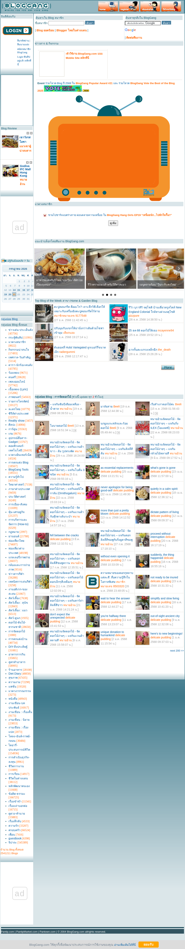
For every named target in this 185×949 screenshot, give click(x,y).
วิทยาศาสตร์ (16, 484)
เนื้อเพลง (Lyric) (18, 389)
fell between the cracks (64, 535)
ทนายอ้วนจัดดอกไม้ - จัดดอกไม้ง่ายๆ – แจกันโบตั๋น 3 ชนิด (67, 470)
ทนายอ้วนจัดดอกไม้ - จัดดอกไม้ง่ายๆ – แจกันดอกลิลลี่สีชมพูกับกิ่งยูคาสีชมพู (117, 535)
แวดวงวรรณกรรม (20, 691)
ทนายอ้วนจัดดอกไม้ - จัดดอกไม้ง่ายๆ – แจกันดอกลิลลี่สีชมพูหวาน (65, 558)
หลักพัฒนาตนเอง (19, 786)
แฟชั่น (12, 686)
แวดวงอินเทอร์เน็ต (20, 454)
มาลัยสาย (107, 406)
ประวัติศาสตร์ (17, 496)
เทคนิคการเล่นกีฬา (20, 581)
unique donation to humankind (112, 633)
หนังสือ (13, 698)
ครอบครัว (14, 830)
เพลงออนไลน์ (17, 381)
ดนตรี (12, 377)
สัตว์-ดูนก (14, 618)
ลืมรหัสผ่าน (23, 40)
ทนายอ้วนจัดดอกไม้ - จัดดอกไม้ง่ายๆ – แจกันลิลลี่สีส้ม (117, 449)
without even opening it (115, 556)
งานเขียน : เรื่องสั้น (20, 712)
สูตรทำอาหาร (17, 662)
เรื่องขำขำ (15, 801)
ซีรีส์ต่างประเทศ (19, 413)
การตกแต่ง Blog (18, 462)
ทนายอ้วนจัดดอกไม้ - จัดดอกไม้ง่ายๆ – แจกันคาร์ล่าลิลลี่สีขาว (66, 601)
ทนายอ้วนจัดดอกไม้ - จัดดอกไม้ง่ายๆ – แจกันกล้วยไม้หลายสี (165, 449)
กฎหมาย (14, 531)
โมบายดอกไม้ (58, 425)
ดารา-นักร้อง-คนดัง (20, 365)
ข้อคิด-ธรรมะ (17, 793)
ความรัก (14, 825)
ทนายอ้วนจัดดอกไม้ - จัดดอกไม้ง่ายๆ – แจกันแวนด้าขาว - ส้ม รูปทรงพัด (67, 447)
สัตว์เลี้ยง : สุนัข (18, 602)
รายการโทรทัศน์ (19, 401)
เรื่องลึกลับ (15, 821)
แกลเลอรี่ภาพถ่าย (19, 557)
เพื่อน (12, 834)
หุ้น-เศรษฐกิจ (16, 512)
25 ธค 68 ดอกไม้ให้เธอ (143, 330)
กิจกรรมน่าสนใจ (19, 349)
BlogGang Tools (19, 469)
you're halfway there (113, 616)
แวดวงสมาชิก (17, 342)
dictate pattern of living (164, 512)
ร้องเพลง (14, 372)
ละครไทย (14, 409)
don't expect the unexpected (60, 616)
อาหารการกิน (17, 654)
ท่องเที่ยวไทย (16, 540)
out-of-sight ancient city (165, 616)
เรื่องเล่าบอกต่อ (18, 805)
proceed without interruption (160, 535)
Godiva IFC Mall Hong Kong (25, 170)
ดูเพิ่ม (113, 223)
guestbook (15, 838)
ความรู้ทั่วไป (16, 476)
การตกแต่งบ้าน (18, 639)
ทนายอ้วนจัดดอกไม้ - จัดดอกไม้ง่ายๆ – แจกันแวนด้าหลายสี (67, 636)
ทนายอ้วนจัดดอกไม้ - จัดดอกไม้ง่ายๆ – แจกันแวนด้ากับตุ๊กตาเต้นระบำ (67, 512)
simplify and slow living (164, 598)
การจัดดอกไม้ (17, 631)
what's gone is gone (162, 467)
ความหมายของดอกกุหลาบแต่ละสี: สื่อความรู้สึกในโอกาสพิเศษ (117, 577)
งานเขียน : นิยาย (19, 719)
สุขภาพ (13, 677)
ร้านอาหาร (15, 669)
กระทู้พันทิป (16, 337)
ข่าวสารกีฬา (16, 574)
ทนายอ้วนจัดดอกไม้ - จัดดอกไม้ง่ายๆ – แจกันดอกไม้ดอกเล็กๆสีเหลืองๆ (66, 577)
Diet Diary (15, 673)
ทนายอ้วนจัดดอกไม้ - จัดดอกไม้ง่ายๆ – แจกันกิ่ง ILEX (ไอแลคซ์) (165, 423)
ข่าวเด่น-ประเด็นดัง (21, 329)
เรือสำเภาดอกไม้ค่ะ (162, 404)
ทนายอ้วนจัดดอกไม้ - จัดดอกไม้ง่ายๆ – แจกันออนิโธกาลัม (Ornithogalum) (67, 489)
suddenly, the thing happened (162, 556)
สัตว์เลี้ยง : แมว (18, 610)
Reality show (16, 420)
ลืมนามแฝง (23, 44)
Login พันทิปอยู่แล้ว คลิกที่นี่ (24, 60)
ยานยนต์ (14, 536)
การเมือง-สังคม (18, 504)
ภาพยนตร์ (15, 397)
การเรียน (14, 773)
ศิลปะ (12, 424)
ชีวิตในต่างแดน (18, 778)
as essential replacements (117, 467)
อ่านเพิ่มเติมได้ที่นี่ (125, 944)
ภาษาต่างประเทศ (19, 489)
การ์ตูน (13, 429)
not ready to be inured (164, 577)
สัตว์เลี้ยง (14, 598)
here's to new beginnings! (166, 633)
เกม (11, 433)
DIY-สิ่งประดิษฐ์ (18, 646)
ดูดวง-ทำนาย (17, 813)
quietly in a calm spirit (164, 488)
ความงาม (14, 682)
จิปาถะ (13, 842)
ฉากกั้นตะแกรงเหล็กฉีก (143, 349)
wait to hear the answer (115, 598)
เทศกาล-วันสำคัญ (20, 357)
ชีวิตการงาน (16, 766)
